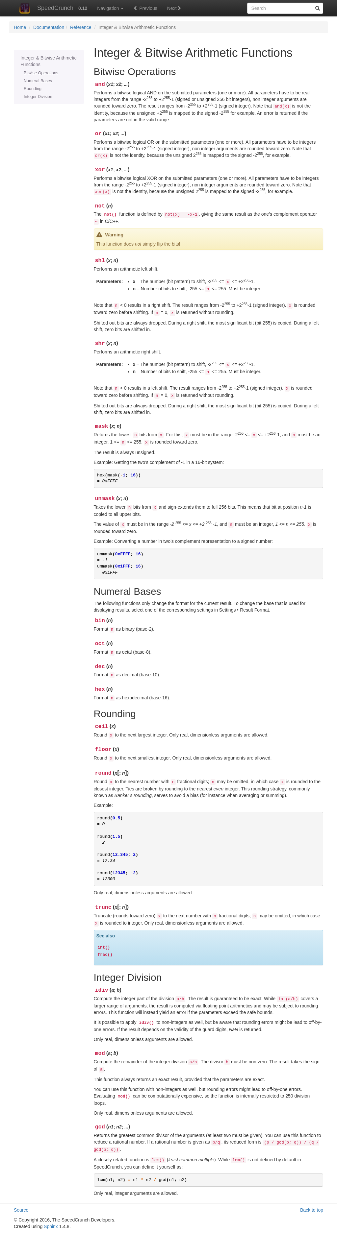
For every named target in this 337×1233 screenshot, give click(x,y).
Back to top (311, 1210)
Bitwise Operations (41, 73)
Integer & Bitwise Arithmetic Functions (48, 61)
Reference (80, 27)
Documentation (48, 27)
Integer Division (38, 96)
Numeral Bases (38, 81)
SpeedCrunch (43, 8)
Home (20, 27)
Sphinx (51, 1226)
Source (21, 1210)
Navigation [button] (110, 8)
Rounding (32, 88)
